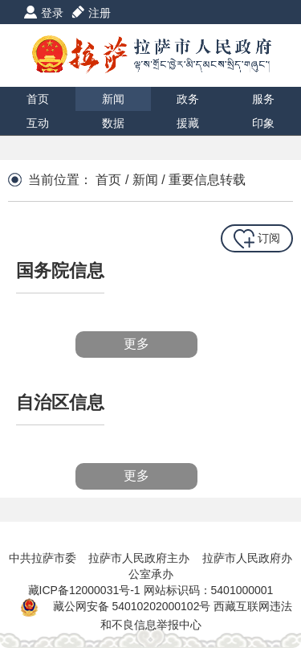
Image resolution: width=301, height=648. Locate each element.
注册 (99, 12)
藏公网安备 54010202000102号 (132, 606)
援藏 (188, 123)
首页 (37, 98)
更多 (136, 344)
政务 (188, 98)
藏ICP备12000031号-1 (86, 590)
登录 (52, 12)
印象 (263, 123)
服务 (263, 98)
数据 (113, 123)
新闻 (113, 98)
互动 (37, 123)
